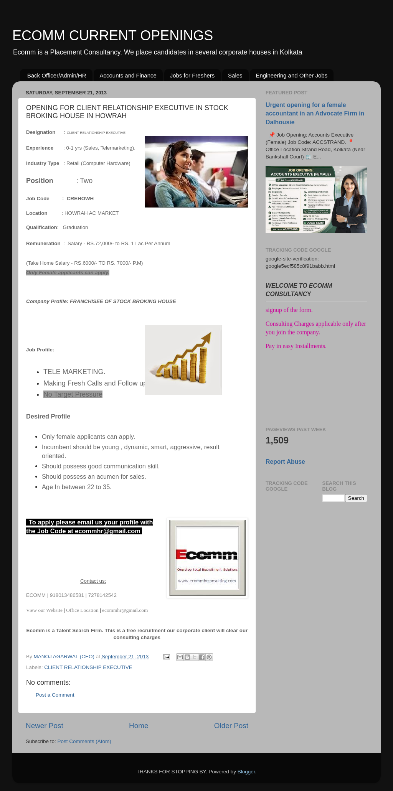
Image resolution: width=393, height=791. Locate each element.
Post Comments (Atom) (84, 741)
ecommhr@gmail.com (125, 610)
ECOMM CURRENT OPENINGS (112, 35)
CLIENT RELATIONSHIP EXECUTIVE (88, 667)
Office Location (82, 610)
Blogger (246, 772)
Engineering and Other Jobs (291, 75)
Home (138, 726)
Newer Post (44, 726)
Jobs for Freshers (192, 75)
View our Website (45, 610)
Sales (235, 75)
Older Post (231, 726)
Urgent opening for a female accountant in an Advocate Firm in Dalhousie (315, 113)
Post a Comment (55, 695)
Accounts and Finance (127, 75)
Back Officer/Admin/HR (56, 75)
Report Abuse (285, 461)
